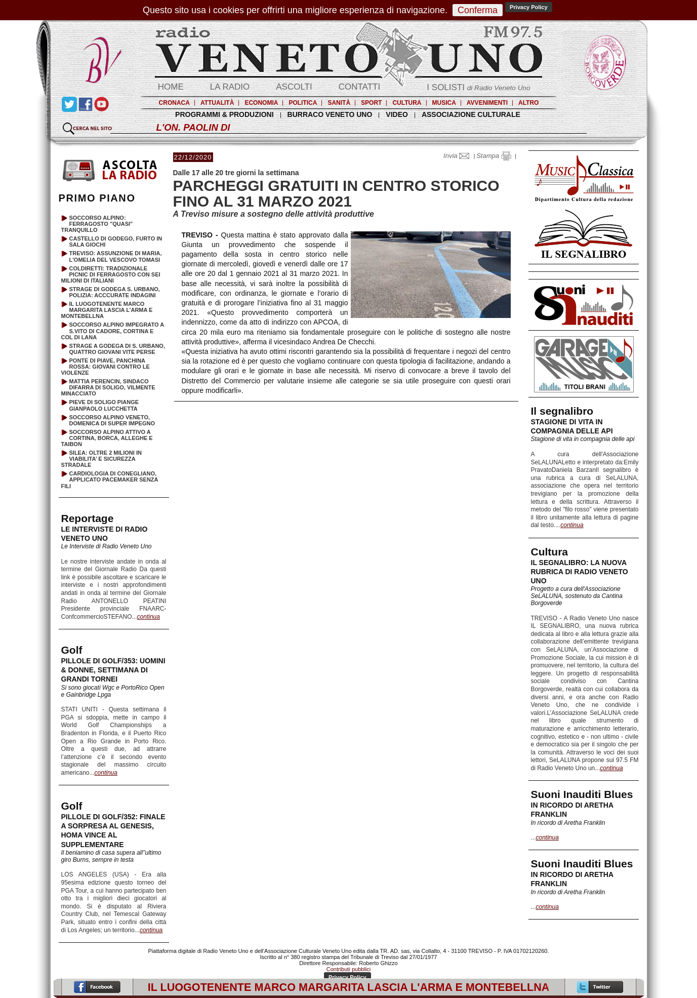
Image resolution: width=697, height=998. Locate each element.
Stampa (493, 155)
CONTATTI (359, 87)
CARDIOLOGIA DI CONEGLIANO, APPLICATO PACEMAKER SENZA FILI (109, 479)
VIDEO (397, 114)
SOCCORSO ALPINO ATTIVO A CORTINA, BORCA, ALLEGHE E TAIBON (107, 438)
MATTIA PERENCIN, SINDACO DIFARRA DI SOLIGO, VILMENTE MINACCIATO (108, 387)
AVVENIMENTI (487, 102)
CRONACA (174, 102)
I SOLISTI (478, 87)
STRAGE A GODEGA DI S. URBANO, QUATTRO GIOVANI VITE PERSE (117, 349)
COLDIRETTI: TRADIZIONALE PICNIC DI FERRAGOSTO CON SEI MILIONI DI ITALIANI (110, 274)
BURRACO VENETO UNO (330, 114)
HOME (171, 87)
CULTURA (406, 102)
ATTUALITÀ (217, 102)
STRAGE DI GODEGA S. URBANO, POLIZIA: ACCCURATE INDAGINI (114, 292)
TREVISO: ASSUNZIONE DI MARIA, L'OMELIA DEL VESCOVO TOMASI (115, 256)
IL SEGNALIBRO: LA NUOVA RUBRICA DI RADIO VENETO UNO (579, 571)
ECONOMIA (261, 102)
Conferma (478, 10)
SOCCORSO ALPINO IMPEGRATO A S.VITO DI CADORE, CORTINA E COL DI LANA (112, 331)
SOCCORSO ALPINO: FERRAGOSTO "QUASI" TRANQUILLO (97, 224)
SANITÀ (338, 102)
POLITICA (303, 102)
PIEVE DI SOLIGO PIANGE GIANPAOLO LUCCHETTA (104, 405)
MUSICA (444, 102)
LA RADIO (230, 87)
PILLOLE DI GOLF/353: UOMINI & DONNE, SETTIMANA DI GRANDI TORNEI (113, 670)
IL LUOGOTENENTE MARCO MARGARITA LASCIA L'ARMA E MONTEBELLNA (107, 310)
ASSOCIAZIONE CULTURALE (471, 114)
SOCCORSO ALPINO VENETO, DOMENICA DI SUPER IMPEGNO (112, 420)
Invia (458, 155)
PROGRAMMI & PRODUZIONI (224, 114)
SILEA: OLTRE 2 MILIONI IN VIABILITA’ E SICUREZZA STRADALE (101, 459)
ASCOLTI (294, 87)
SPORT (371, 102)
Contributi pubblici (348, 969)
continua (571, 525)
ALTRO (528, 102)
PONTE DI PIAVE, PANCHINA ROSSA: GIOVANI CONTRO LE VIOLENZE (105, 366)
